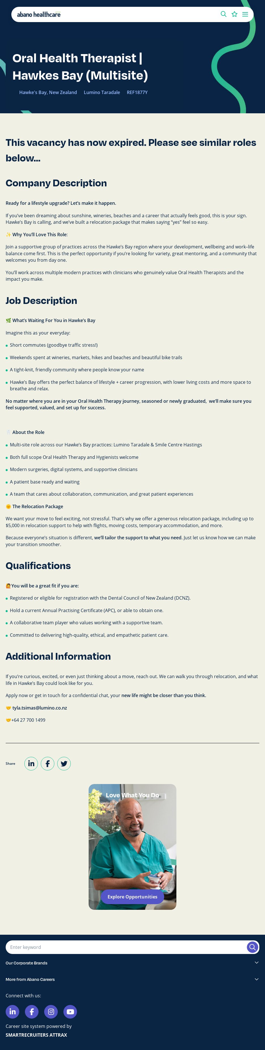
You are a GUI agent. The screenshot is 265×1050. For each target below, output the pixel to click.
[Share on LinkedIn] (31, 763)
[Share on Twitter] (64, 763)
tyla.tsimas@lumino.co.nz (39, 708)
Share (10, 763)
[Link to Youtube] (70, 1012)
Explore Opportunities (132, 897)
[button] (223, 14)
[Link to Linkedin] (12, 1012)
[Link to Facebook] (32, 1012)
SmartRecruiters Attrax (36, 1035)
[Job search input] (126, 947)
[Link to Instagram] (51, 1012)
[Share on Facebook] (47, 763)
